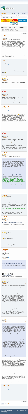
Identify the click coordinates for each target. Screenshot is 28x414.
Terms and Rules (21, 410)
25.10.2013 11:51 (4, 236)
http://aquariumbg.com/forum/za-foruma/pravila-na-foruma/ (12, 222)
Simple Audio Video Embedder (5, 412)
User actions (24, 33)
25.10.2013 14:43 (4, 321)
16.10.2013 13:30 (4, 137)
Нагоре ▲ (26, 410)
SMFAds (2, 411)
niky (4, 60)
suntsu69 (5, 35)
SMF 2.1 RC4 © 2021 (3, 410)
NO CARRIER (5, 249)
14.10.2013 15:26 (4, 95)
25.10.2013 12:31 (4, 258)
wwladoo (5, 195)
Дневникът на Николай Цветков (7, 275)
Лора (4, 231)
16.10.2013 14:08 (4, 156)
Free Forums (5, 411)
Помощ (18, 410)
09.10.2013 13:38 (4, 80)
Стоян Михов (6, 106)
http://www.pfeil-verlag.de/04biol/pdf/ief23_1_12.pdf (17, 123)
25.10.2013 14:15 (4, 283)
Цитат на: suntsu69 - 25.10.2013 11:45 (9, 261)
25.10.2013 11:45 (4, 220)
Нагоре (2, 403)
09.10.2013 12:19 (4, 39)
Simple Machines (9, 410)
